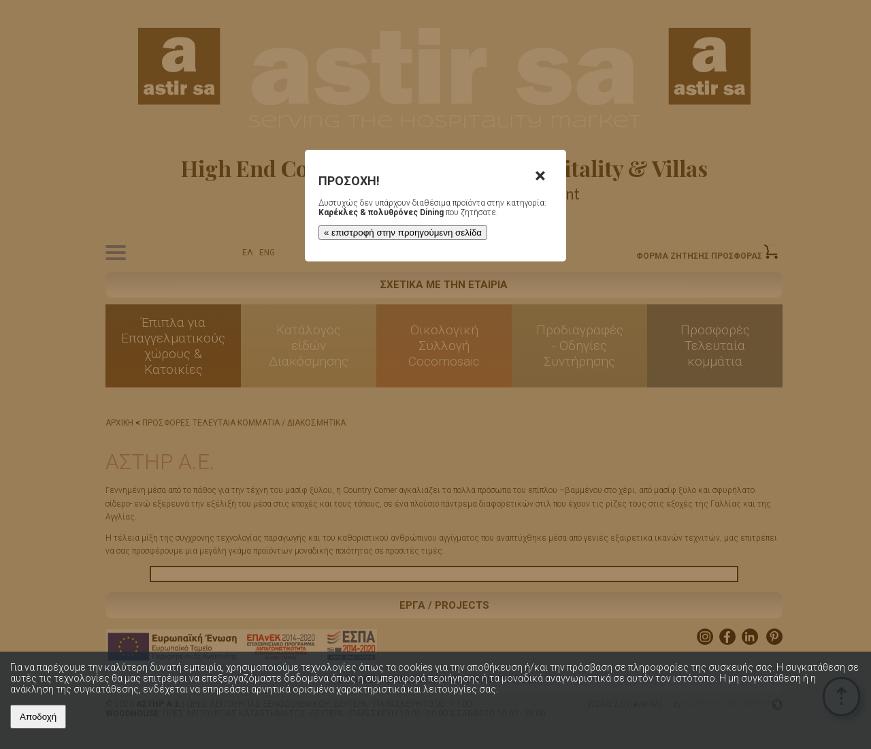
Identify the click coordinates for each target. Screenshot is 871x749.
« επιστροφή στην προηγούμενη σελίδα (403, 232)
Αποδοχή (38, 717)
